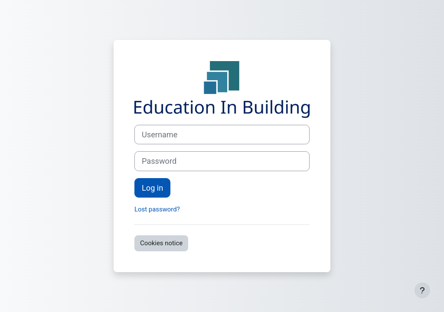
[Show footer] (422, 290)
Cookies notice (161, 243)
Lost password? (157, 209)
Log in (152, 187)
